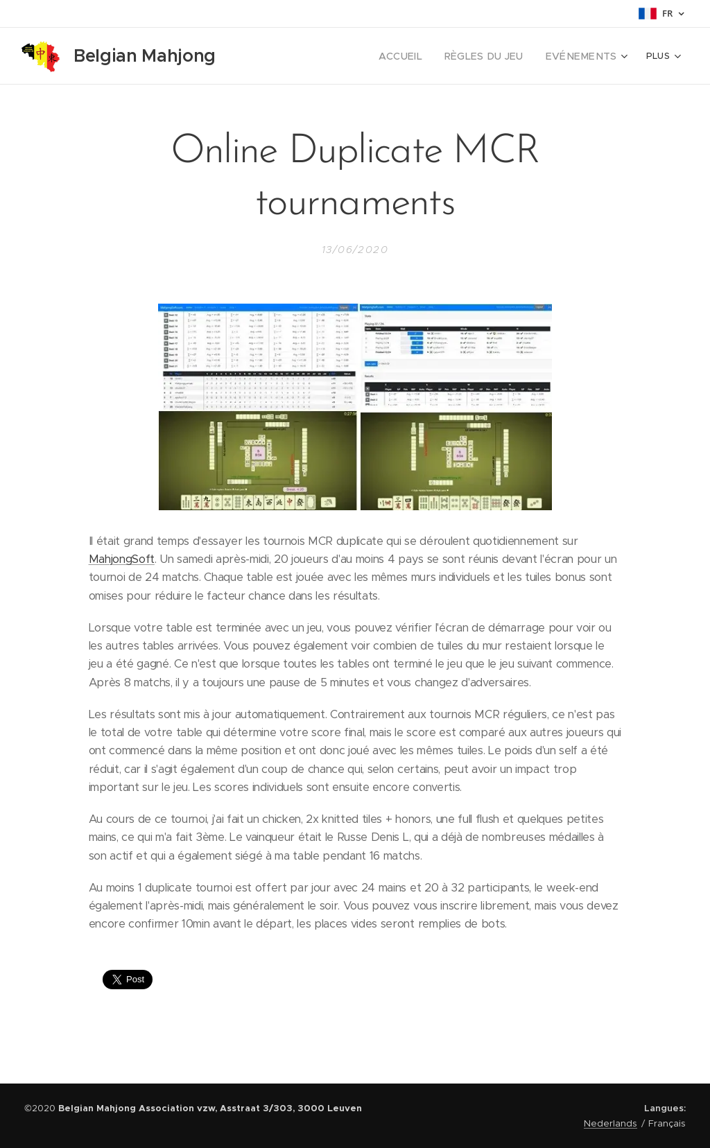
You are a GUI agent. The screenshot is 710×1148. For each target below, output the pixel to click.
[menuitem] (420, 56)
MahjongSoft (122, 559)
